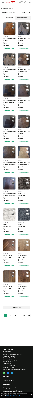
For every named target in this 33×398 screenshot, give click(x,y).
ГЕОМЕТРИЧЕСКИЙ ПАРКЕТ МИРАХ (9, 101)
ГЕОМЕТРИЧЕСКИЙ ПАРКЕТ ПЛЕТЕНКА (9, 70)
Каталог (11, 8)
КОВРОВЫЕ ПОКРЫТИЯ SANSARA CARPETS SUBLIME (7, 226)
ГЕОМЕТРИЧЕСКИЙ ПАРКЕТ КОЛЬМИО (24, 133)
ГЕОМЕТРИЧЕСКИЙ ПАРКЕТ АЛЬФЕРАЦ (9, 133)
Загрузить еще (16, 307)
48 (24, 315)
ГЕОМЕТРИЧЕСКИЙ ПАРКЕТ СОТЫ (24, 70)
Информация (8, 349)
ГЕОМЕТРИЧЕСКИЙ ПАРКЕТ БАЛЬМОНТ (24, 101)
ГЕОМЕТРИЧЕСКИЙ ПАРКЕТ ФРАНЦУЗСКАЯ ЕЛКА (24, 40)
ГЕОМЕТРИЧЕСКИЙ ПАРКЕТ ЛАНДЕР (9, 194)
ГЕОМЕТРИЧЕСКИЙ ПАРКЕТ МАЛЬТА (9, 163)
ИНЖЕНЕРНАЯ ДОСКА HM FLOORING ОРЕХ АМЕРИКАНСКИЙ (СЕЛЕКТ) (9, 287)
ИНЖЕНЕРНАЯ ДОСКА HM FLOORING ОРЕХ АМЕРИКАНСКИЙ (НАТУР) (23, 287)
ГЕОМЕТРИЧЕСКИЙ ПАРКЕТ (9, 39)
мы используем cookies (13, 395)
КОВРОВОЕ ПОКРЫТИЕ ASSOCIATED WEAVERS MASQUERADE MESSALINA (22, 226)
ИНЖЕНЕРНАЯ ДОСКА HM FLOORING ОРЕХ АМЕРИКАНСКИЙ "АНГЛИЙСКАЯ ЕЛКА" (9, 256)
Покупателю (7, 380)
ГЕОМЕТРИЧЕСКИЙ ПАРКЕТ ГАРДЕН (24, 163)
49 (29, 315)
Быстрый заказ (9, 48)
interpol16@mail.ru (15, 358)
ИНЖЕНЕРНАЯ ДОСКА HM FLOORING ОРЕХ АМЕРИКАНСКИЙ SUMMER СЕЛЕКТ (23, 256)
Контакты (6, 384)
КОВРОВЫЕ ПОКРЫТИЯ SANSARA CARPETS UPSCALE (21, 194)
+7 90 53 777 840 (14, 356)
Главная (4, 8)
